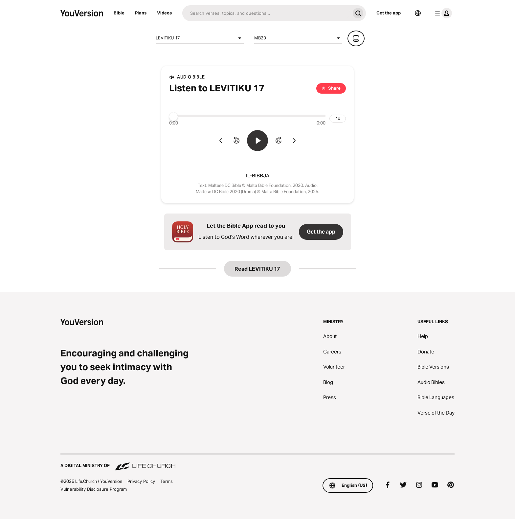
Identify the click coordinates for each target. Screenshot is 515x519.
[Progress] (247, 116)
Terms (166, 481)
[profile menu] (442, 13)
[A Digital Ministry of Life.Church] (257, 462)
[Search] (266, 13)
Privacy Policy (141, 481)
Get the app (388, 12)
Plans (140, 12)
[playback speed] (337, 119)
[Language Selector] (417, 13)
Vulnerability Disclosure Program (93, 489)
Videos (164, 12)
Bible (119, 12)
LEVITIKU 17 (200, 38)
